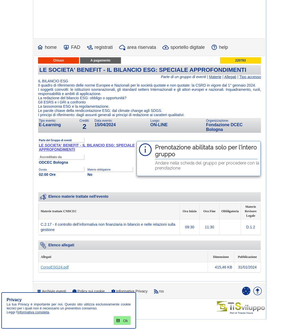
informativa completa (33, 312)
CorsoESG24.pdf (55, 267)
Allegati (230, 77)
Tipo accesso (250, 77)
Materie (215, 77)
